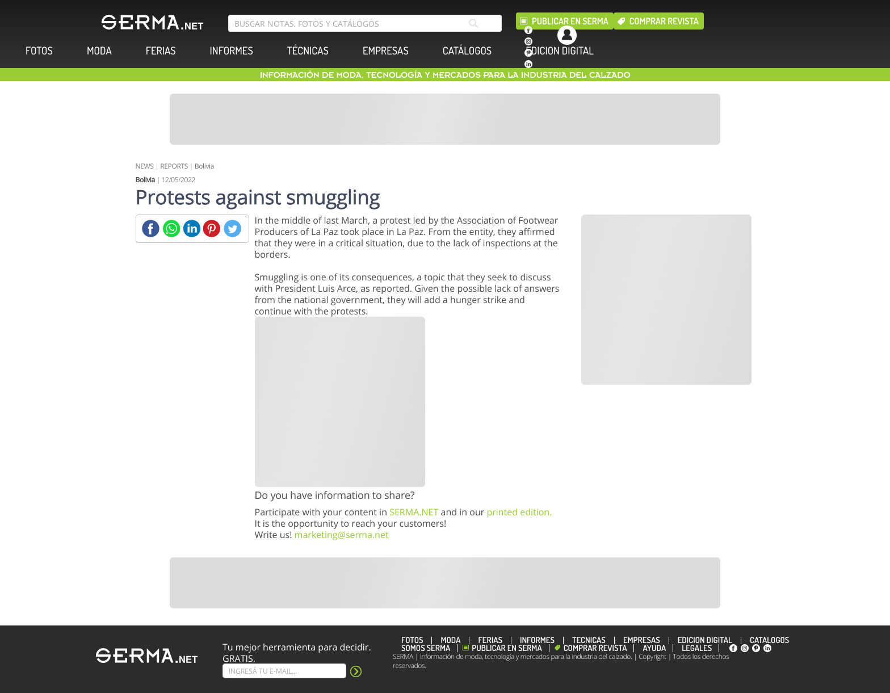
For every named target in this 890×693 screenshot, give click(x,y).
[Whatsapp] (171, 228)
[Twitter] (232, 228)
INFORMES (231, 50)
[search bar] (365, 23)
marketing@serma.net (342, 534)
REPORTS (174, 166)
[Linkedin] (191, 228)
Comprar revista (664, 21)
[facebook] (528, 30)
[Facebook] (150, 228)
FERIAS (161, 50)
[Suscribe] (284, 670)
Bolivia (204, 166)
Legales (697, 648)
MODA (99, 50)
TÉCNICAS (308, 50)
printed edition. (519, 512)
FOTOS (39, 50)
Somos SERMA (425, 648)
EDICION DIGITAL (560, 50)
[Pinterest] (212, 228)
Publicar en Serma (570, 21)
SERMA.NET (413, 512)
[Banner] (445, 119)
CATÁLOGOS (467, 50)
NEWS (145, 166)
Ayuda (654, 648)
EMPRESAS (386, 50)
